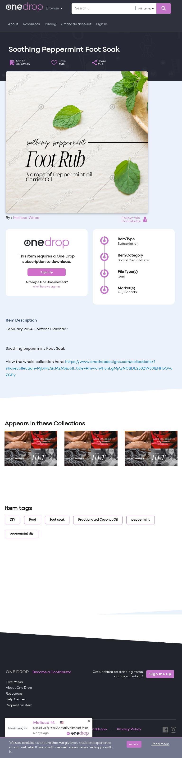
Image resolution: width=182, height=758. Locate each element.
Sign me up (160, 674)
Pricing (50, 24)
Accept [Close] (134, 744)
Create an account (76, 24)
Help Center (15, 699)
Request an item (19, 705)
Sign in (101, 24)
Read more (160, 744)
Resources (31, 24)
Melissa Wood (26, 218)
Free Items (14, 682)
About (13, 24)
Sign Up (46, 272)
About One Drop (19, 687)
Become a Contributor (51, 672)
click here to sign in (46, 286)
